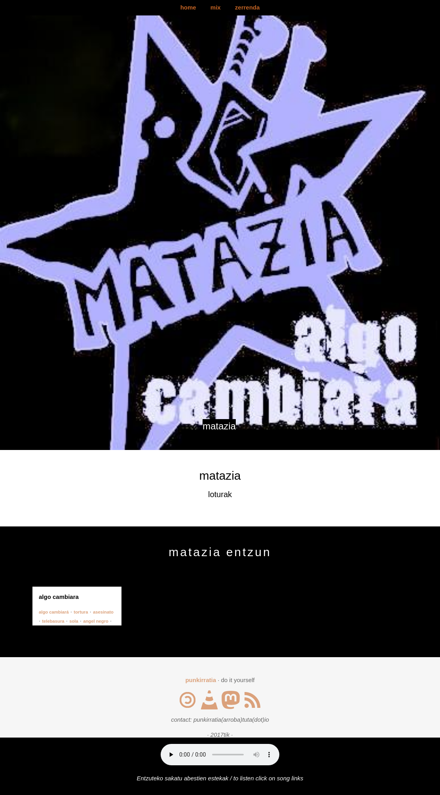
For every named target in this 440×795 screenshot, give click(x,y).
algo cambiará (54, 612)
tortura (81, 612)
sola (73, 621)
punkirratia (200, 680)
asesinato (103, 612)
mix (216, 7)
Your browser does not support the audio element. (220, 754)
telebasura (53, 621)
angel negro (95, 621)
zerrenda (247, 7)
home (188, 7)
